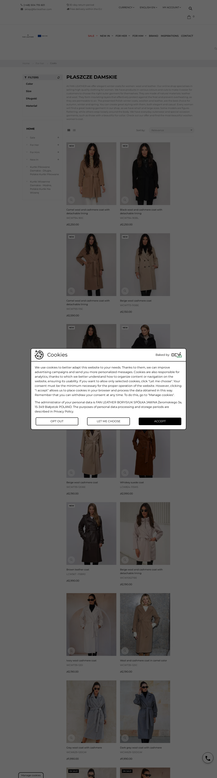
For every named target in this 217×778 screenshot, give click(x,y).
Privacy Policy (63, 411)
